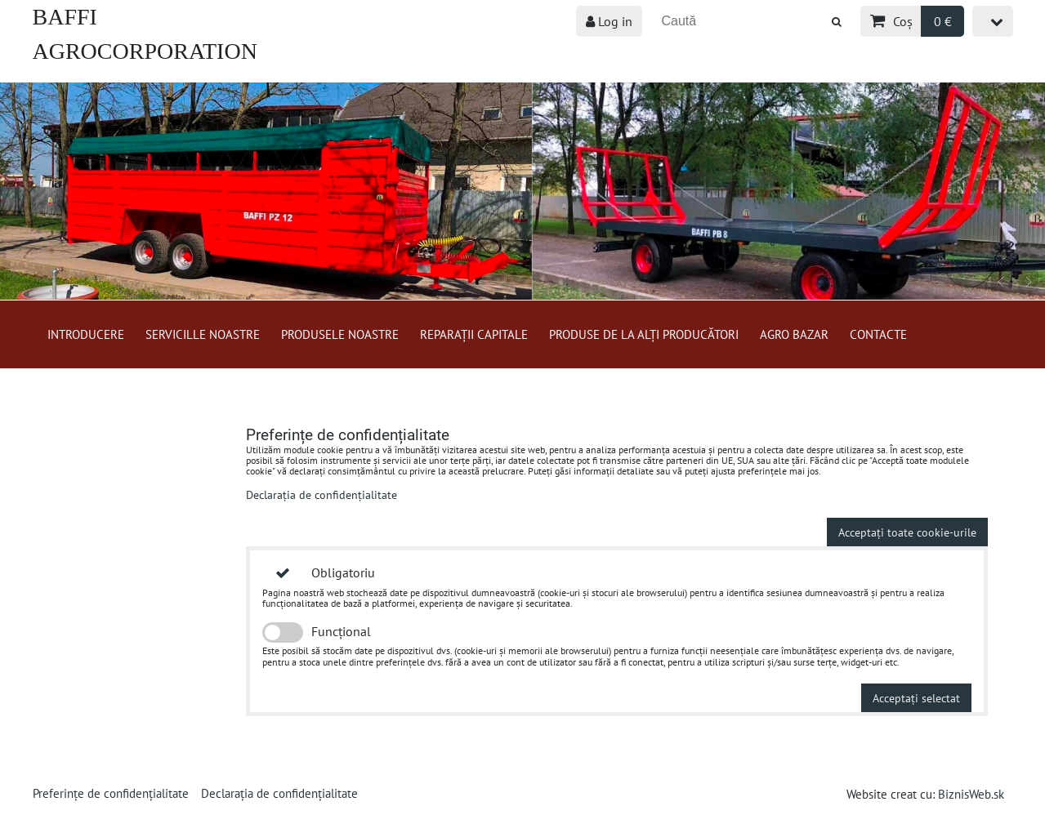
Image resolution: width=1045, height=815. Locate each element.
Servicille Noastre (202, 334)
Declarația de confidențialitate (321, 494)
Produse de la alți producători (644, 334)
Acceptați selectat (916, 698)
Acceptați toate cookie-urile (907, 532)
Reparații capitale (474, 334)
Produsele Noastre (340, 334)
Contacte (878, 334)
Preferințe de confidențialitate (111, 793)
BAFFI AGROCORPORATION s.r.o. (145, 51)
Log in (609, 21)
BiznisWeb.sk (971, 794)
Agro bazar (794, 334)
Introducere (85, 334)
